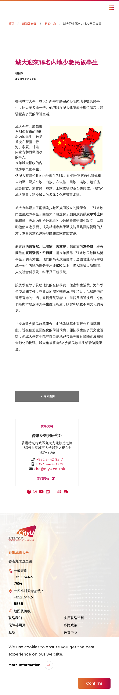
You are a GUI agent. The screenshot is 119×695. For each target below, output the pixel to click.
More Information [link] (25, 665)
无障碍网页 (16, 625)
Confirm (94, 683)
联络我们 (15, 618)
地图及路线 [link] (22, 611)
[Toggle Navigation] (111, 7)
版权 (11, 632)
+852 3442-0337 (49, 464)
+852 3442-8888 (23, 600)
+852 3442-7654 (23, 580)
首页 (11, 24)
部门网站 (47, 478)
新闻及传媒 (29, 24)
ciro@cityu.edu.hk (49, 469)
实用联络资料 (74, 618)
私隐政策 (70, 625)
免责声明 (70, 632)
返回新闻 (49, 396)
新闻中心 (50, 24)
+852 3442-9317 (49, 460)
